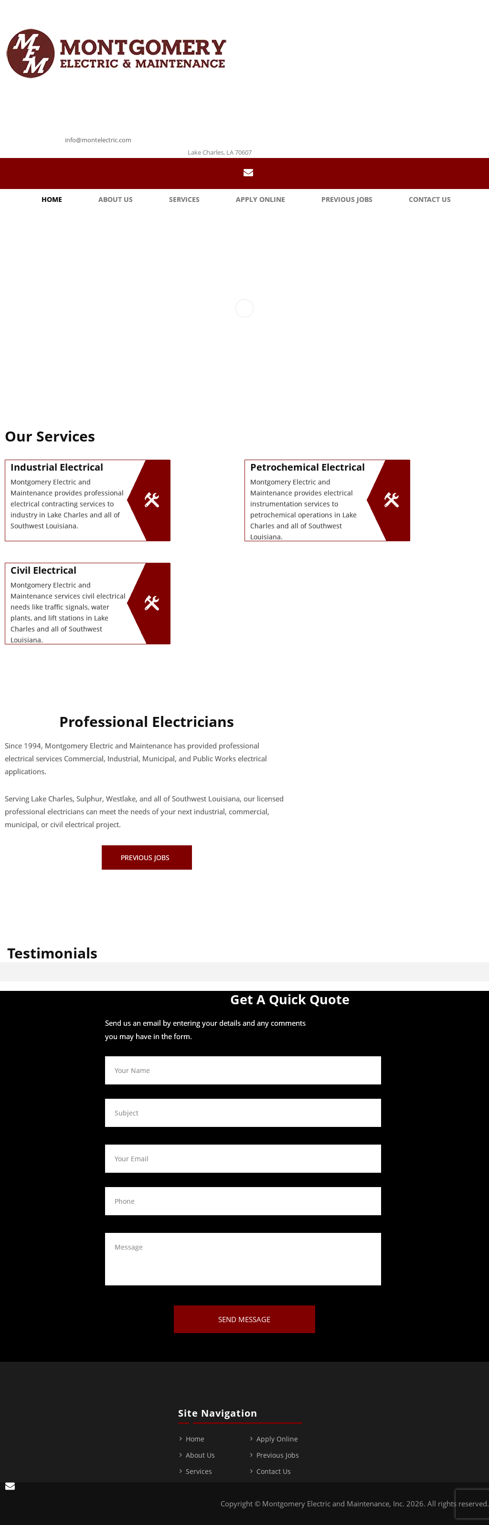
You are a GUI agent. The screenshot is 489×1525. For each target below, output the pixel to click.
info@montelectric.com (98, 140)
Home (52, 199)
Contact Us (430, 199)
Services (184, 199)
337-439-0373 (94, 127)
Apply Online (260, 199)
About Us (115, 199)
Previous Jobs (346, 199)
